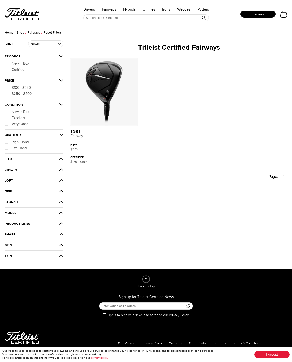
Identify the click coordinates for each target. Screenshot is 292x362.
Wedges (183, 9)
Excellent (15, 118)
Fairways (109, 9)
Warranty (175, 343)
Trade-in (258, 14)
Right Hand (17, 142)
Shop (20, 32)
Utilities (149, 9)
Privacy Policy (152, 343)
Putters (203, 9)
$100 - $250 (18, 88)
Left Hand (16, 148)
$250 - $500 (18, 94)
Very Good (16, 124)
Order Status (198, 343)
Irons (166, 9)
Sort (9, 44)
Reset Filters (52, 32)
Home (9, 32)
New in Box (17, 63)
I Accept (272, 354)
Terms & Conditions (247, 343)
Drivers (89, 9)
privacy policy (99, 358)
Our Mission (126, 343)
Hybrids (129, 9)
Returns (220, 343)
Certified (14, 69)
